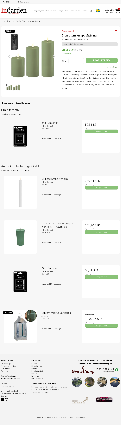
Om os (85, 11)
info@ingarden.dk (24, 2)
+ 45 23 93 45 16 (9, 2)
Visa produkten (101, 131)
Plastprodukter (63, 11)
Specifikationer (23, 103)
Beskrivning (7, 103)
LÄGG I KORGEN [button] (101, 60)
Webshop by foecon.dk (77, 418)
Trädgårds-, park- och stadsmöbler (45, 11)
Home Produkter (75, 11)
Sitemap (4, 396)
